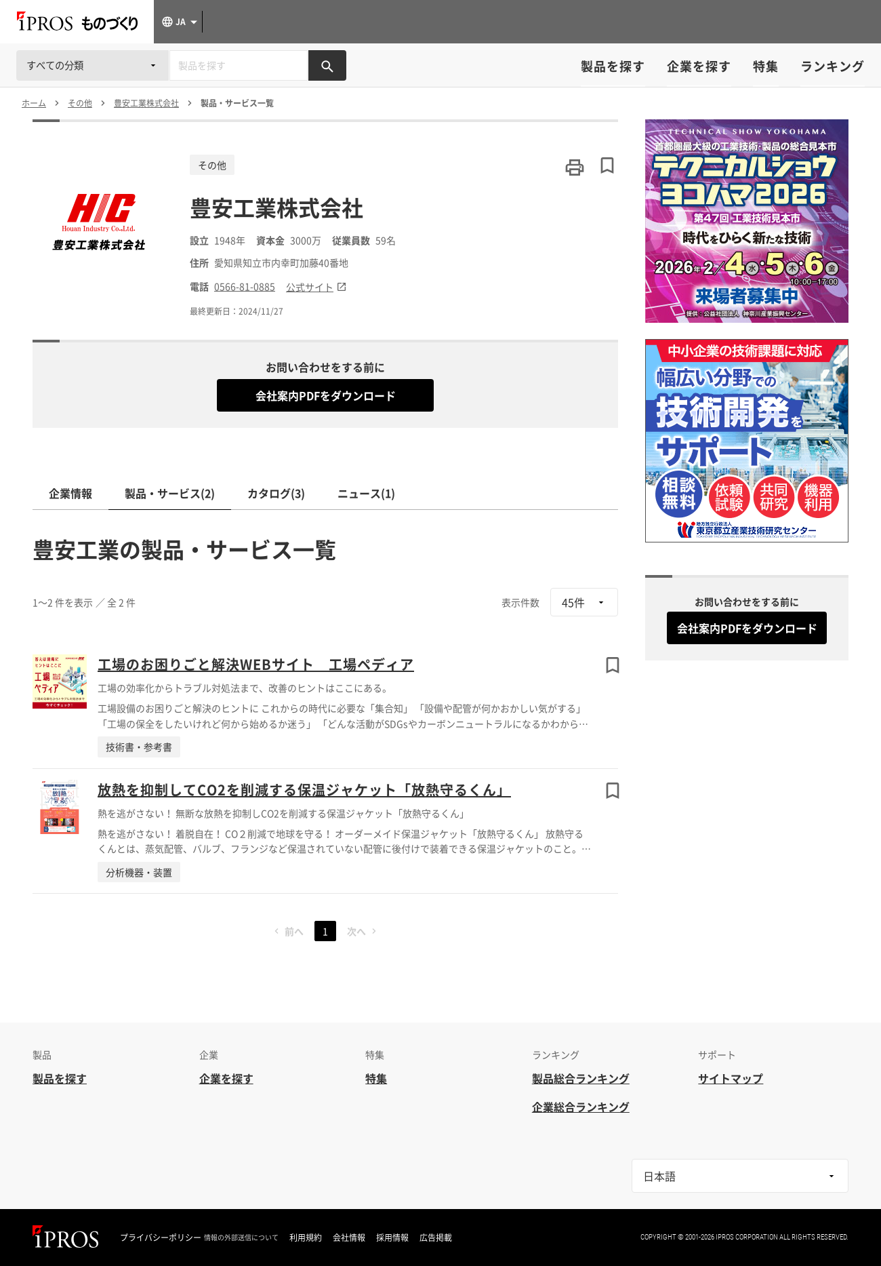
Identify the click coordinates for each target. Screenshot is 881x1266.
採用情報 (392, 1237)
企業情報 (70, 493)
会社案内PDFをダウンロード (325, 395)
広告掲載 (435, 1237)
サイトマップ (730, 1078)
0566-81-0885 (244, 286)
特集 (766, 66)
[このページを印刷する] (575, 167)
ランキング (832, 66)
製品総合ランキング (581, 1078)
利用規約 (305, 1237)
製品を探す (613, 66)
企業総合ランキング (581, 1107)
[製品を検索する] (327, 65)
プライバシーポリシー (160, 1237)
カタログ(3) (276, 493)
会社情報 (349, 1237)
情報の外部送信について (241, 1237)
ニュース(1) (366, 493)
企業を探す (699, 66)
